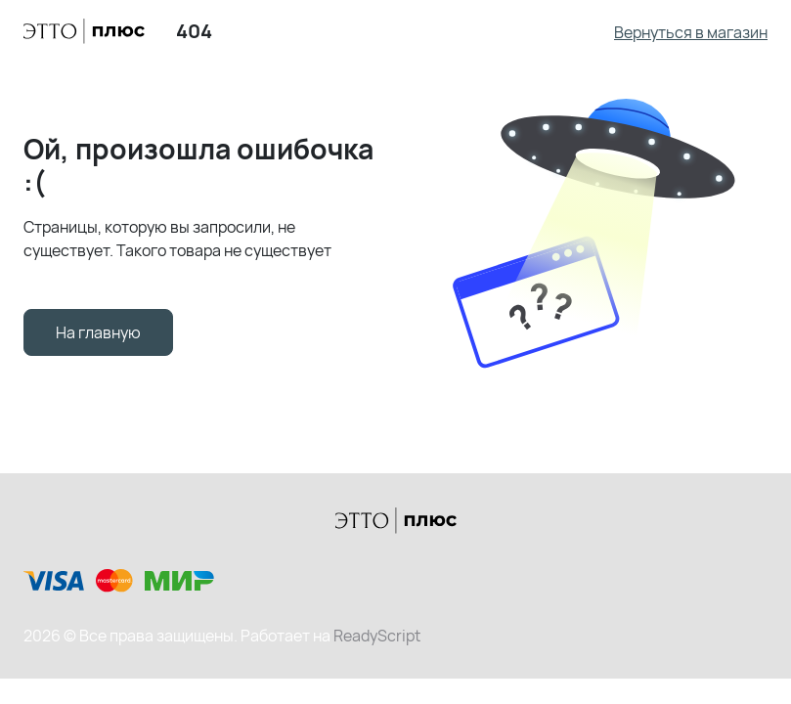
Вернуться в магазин (691, 32)
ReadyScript (376, 635)
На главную (98, 332)
